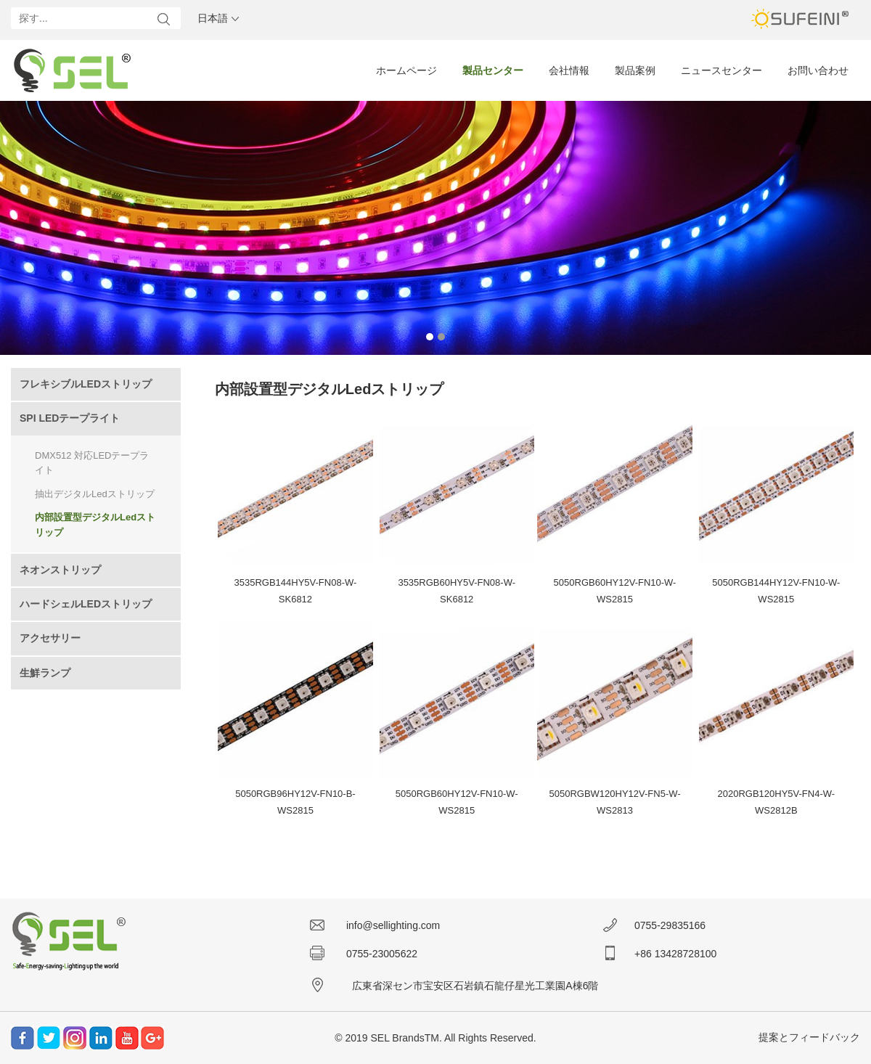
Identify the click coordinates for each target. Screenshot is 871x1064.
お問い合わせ (818, 70)
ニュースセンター (721, 70)
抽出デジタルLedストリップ (95, 493)
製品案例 (635, 70)
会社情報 (569, 70)
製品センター (492, 70)
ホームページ (406, 70)
